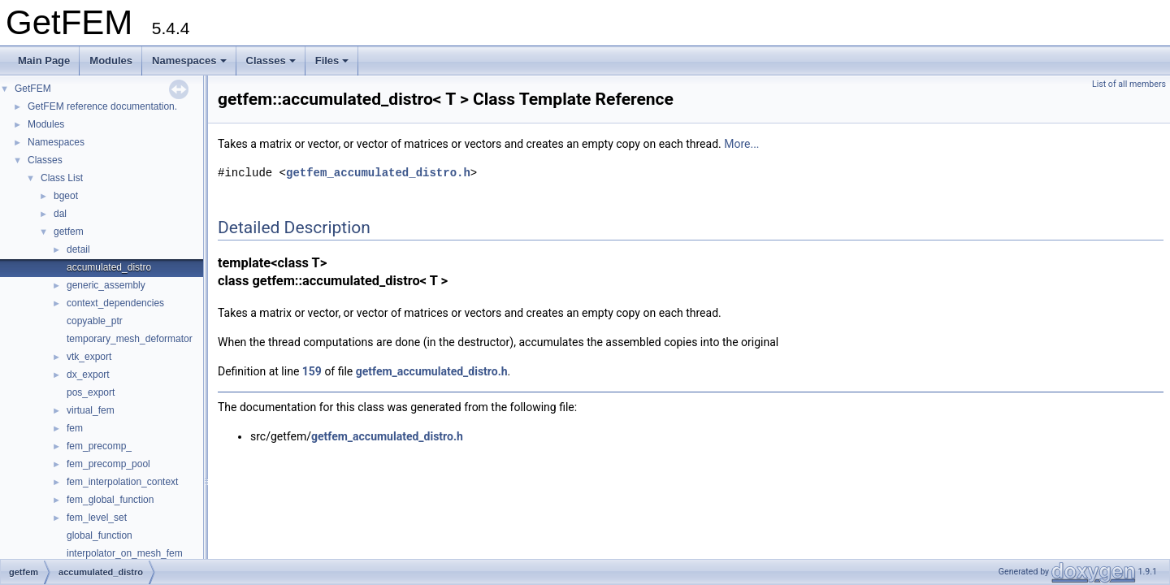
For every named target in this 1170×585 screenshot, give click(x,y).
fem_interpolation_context (122, 482)
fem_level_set (97, 517)
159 (312, 371)
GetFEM (33, 88)
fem (75, 428)
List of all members (1129, 84)
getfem (69, 231)
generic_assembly (106, 285)
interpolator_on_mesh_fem (125, 553)
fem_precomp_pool (108, 464)
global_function (99, 535)
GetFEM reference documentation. (102, 106)
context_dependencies (115, 303)
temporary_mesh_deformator (130, 338)
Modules (110, 60)
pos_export (91, 392)
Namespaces (189, 60)
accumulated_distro (109, 267)
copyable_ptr (95, 321)
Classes (271, 60)
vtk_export (89, 356)
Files (332, 60)
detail (78, 249)
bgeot (66, 196)
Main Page (44, 60)
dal (60, 213)
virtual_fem (91, 410)
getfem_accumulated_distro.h (378, 172)
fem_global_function (110, 499)
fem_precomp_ (99, 446)
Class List (62, 178)
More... (741, 143)
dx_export (88, 374)
